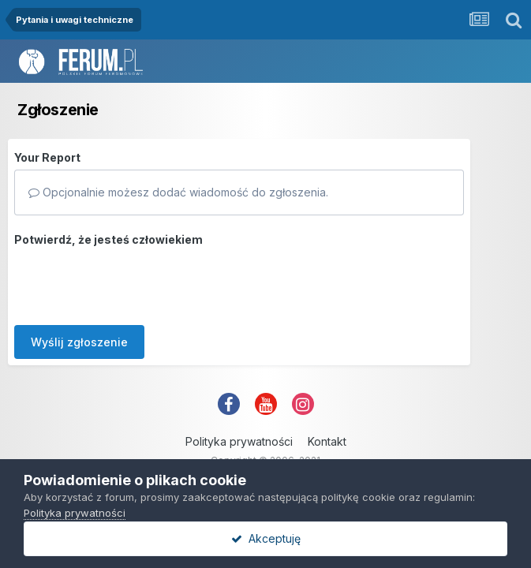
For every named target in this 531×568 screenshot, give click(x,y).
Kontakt (327, 441)
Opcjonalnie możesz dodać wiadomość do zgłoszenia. (178, 192)
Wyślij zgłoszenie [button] (79, 342)
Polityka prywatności (239, 441)
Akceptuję (266, 538)
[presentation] (134, 282)
